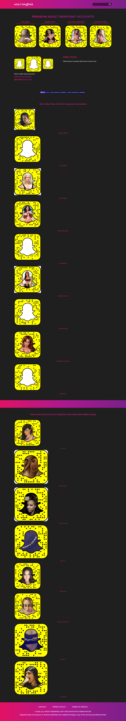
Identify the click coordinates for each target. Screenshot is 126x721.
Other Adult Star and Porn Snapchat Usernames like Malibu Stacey (63, 414)
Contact (42, 707)
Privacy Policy (59, 707)
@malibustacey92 (23, 79)
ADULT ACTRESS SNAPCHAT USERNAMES (56, 92)
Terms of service (80, 707)
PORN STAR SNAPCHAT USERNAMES (76, 92)
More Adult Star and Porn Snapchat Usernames (63, 104)
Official (43, 92)
